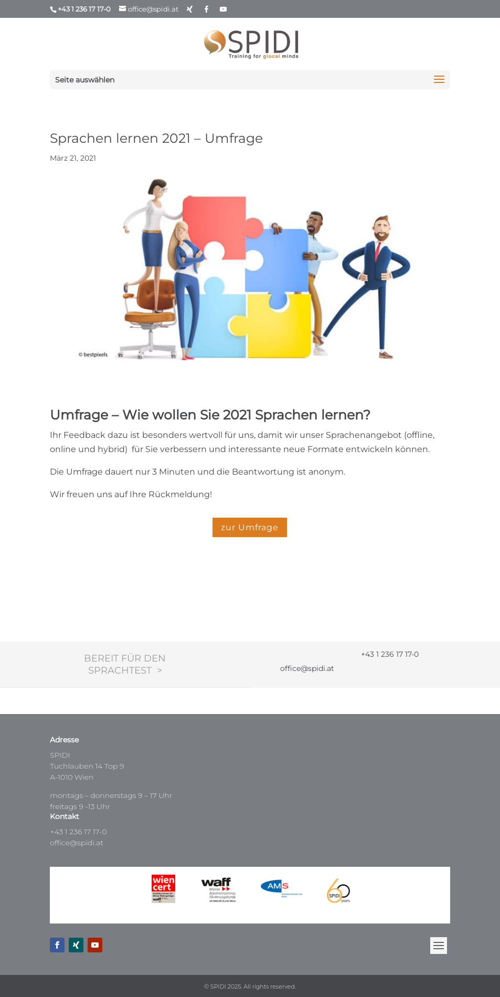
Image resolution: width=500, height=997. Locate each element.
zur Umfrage (250, 527)
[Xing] (189, 9)
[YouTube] (223, 9)
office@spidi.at (76, 842)
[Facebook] (206, 9)
